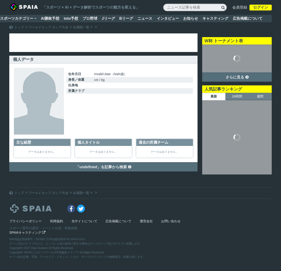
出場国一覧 (81, 27)
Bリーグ (126, 18)
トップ (19, 27)
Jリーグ (108, 18)
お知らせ (190, 18)
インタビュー (168, 18)
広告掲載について (247, 18)
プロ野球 (90, 18)
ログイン (260, 7)
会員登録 (239, 7)
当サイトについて (84, 221)
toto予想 (71, 18)
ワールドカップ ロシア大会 (48, 27)
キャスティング (215, 18)
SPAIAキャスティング (27, 232)
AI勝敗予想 (50, 18)
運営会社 (146, 221)
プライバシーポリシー (25, 221)
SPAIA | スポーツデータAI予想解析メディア (51, 252)
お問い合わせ (171, 221)
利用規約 (56, 221)
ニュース (144, 18)
